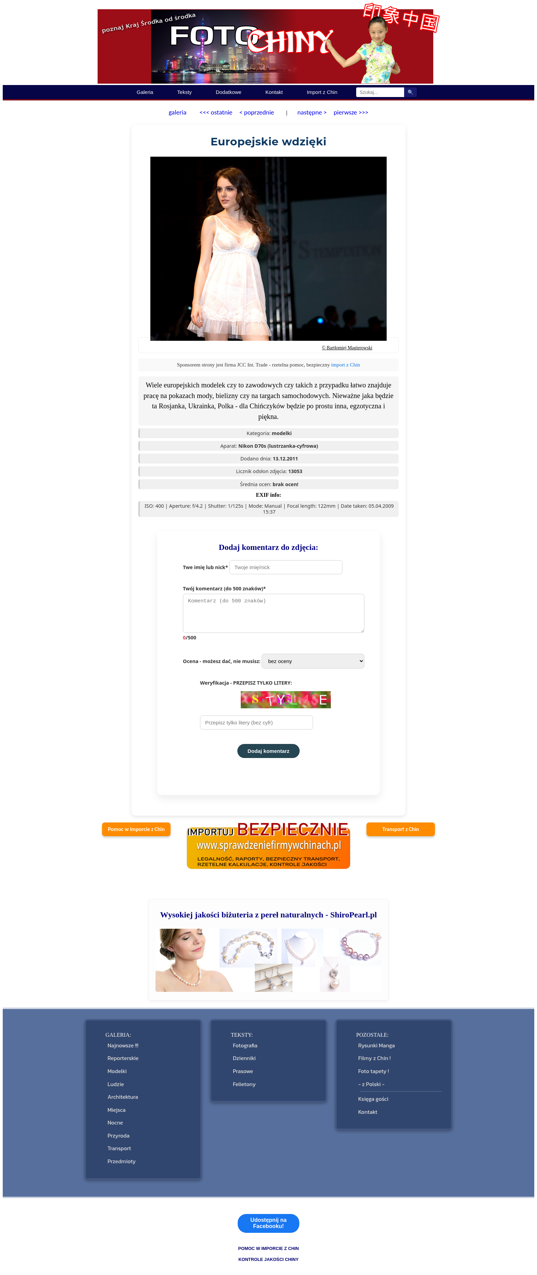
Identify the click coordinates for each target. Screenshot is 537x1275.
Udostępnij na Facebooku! (268, 1194)
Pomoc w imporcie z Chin (136, 832)
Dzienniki (243, 1057)
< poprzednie (256, 112)
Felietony (243, 1076)
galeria (177, 112)
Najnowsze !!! (121, 1047)
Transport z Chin (401, 832)
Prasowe (242, 1066)
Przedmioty (120, 1134)
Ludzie (114, 1076)
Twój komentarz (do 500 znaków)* (277, 614)
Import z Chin (322, 92)
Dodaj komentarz (268, 754)
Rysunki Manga (375, 1047)
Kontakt (274, 92)
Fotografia (244, 1047)
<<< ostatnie (216, 112)
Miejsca (115, 1095)
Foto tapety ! (372, 1066)
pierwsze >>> (351, 112)
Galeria (145, 92)
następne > (311, 112)
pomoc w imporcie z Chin (268, 1219)
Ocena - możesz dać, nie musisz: (273, 664)
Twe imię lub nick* (262, 567)
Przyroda (117, 1115)
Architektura (121, 1086)
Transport (118, 1124)
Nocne (114, 1105)
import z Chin (345, 365)
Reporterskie (121, 1057)
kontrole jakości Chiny (268, 1230)
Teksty (184, 92)
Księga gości (372, 1088)
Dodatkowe (228, 92)
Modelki (115, 1066)
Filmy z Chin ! (373, 1057)
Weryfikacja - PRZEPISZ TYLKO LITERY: (265, 708)
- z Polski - (370, 1076)
